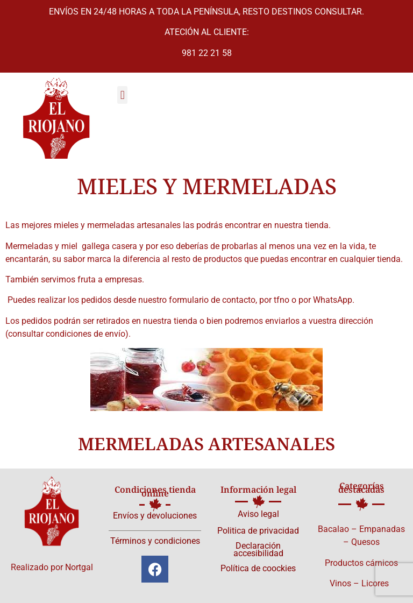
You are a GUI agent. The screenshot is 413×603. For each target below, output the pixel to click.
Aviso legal (258, 514)
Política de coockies (258, 568)
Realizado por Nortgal (52, 567)
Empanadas (382, 529)
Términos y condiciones (155, 541)
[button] (122, 95)
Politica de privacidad (258, 531)
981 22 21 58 (207, 53)
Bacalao (333, 529)
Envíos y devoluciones (155, 515)
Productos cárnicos (361, 563)
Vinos (340, 583)
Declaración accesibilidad (258, 549)
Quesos (365, 542)
